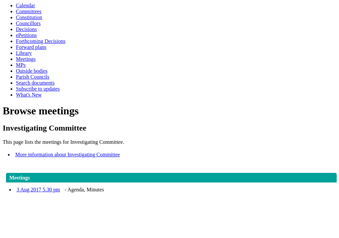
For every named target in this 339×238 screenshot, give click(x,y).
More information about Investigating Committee (67, 154)
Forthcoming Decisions (41, 41)
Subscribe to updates (38, 89)
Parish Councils (32, 77)
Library (24, 53)
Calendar (25, 5)
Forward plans (31, 47)
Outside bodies (32, 71)
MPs (20, 65)
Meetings (26, 59)
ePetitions (26, 35)
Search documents (35, 83)
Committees (28, 11)
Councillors (28, 23)
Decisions (26, 29)
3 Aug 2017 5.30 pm (38, 189)
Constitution (29, 17)
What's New (29, 95)
